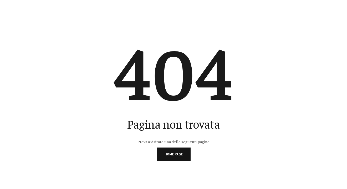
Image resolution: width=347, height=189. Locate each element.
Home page (174, 154)
